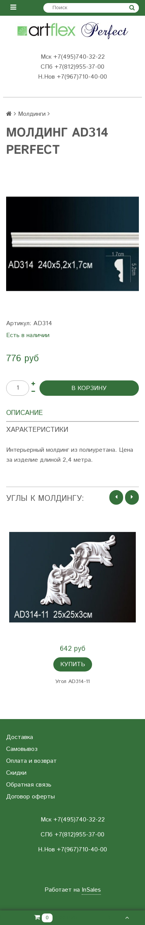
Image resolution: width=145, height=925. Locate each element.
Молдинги (32, 114)
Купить (72, 664)
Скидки (16, 773)
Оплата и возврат (31, 761)
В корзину (89, 388)
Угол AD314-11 (72, 681)
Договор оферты (30, 796)
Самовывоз (22, 749)
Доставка (19, 737)
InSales (91, 889)
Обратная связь (28, 784)
